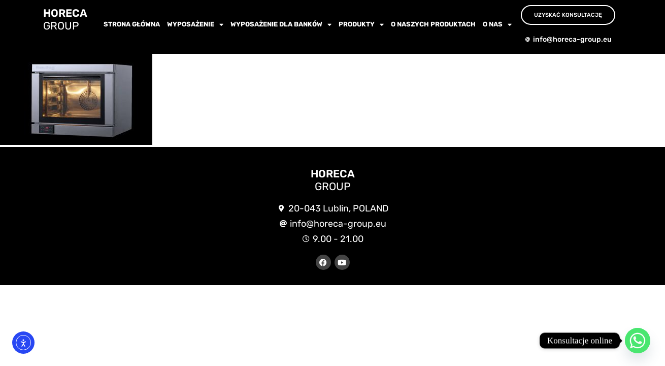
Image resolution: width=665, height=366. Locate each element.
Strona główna (132, 24)
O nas (497, 24)
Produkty (361, 24)
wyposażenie (195, 24)
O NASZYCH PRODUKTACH (433, 24)
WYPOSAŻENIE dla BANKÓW (280, 24)
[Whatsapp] (637, 340)
